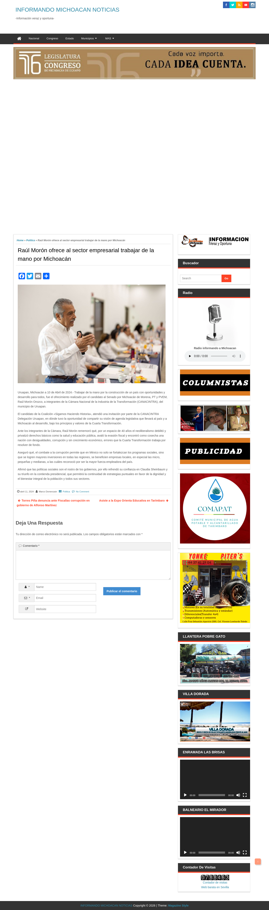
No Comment (82, 491)
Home (20, 240)
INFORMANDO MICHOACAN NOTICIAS (67, 10)
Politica (30, 240)
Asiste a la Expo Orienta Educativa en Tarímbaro (132, 500)
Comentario (31, 545)
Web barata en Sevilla (215, 887)
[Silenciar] (238, 795)
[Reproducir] (185, 795)
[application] (215, 779)
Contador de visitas (215, 882)
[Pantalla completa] (245, 795)
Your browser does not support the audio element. (215, 356)
